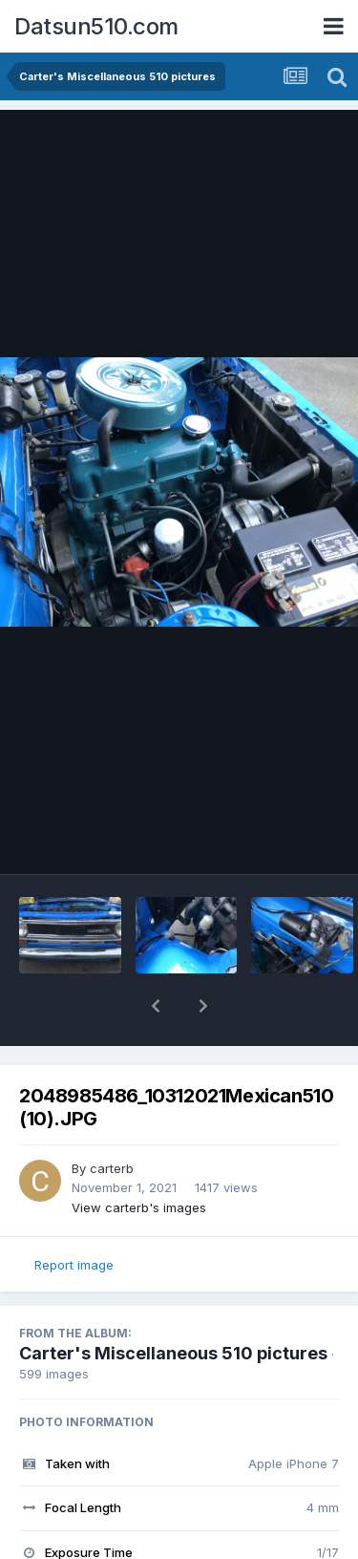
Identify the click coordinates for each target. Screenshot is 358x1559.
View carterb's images (139, 1207)
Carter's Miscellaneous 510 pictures (173, 1353)
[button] (156, 1006)
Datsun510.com (96, 26)
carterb (112, 1168)
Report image (74, 1264)
